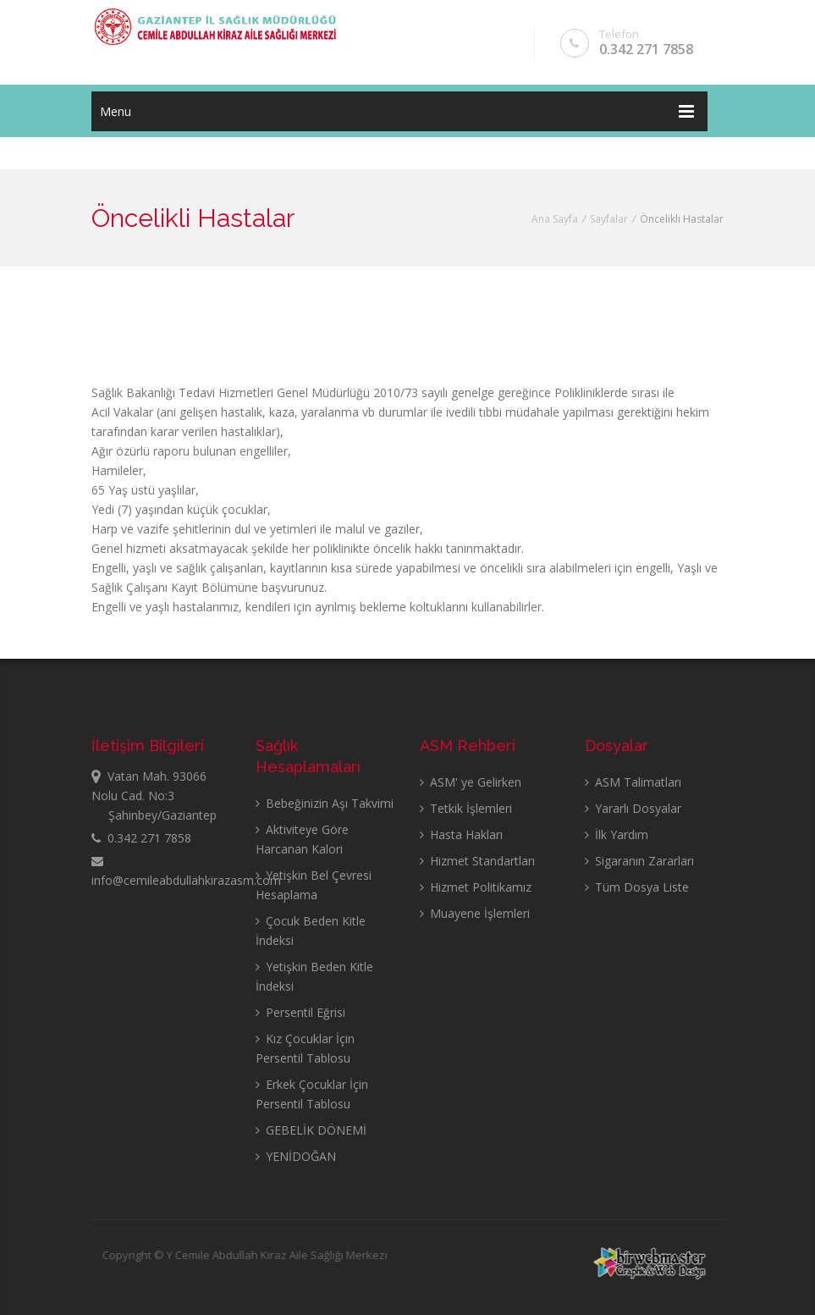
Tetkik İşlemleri (466, 808)
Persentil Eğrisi (300, 1012)
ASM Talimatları (633, 782)
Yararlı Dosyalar (633, 808)
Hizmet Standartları (477, 861)
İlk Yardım (616, 834)
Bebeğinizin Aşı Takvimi (325, 803)
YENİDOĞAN (296, 1156)
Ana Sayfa (554, 219)
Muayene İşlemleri (475, 913)
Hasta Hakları (461, 834)
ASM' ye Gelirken (470, 782)
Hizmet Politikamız (475, 887)
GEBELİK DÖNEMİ (311, 1130)
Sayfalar (609, 219)
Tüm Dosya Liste (637, 887)
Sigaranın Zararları (639, 861)
